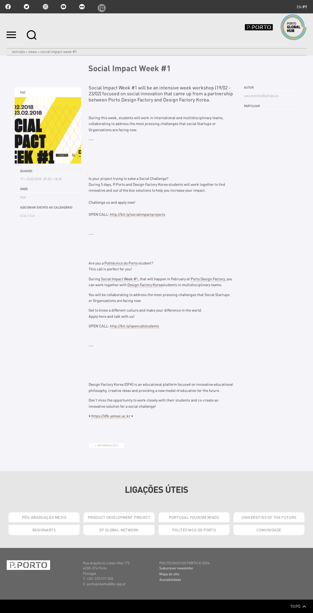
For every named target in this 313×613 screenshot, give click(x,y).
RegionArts (44, 529)
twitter (26, 6)
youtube (63, 6)
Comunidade (269, 529)
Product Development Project (119, 517)
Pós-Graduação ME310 (44, 517)
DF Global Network (118, 529)
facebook (8, 6)
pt (305, 6)
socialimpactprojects (137, 214)
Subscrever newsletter (176, 568)
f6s (100, 6)
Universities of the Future (269, 517)
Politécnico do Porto (121, 262)
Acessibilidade (170, 579)
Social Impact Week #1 (119, 278)
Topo (298, 606)
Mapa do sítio (169, 574)
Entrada (18, 51)
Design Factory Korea (144, 284)
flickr (82, 6)
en (299, 6)
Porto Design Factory (208, 278)
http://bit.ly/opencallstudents (134, 325)
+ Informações (106, 445)
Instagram (45, 6)
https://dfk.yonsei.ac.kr (110, 415)
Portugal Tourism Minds (194, 517)
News (32, 51)
